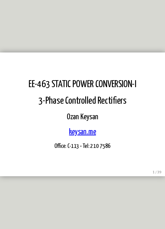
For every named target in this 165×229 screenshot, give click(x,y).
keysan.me (82, 132)
